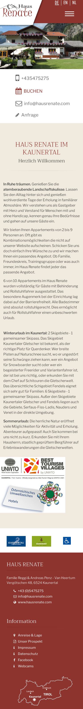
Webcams (24, 666)
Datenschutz (26, 654)
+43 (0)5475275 (29, 591)
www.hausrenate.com (33, 602)
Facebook (23, 660)
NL (74, 3)
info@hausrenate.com (33, 596)
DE (57, 3)
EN (66, 3)
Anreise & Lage (28, 635)
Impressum (25, 648)
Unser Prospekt (28, 641)
